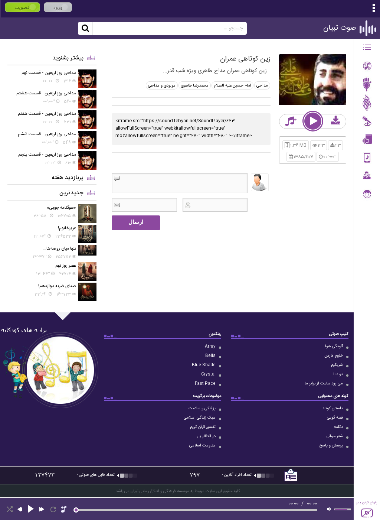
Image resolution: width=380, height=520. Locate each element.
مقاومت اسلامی (202, 445)
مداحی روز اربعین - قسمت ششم (47, 134)
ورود (57, 7)
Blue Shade (204, 365)
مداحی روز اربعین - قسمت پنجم (47, 154)
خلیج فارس (333, 355)
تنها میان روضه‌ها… (59, 248)
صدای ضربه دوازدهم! (57, 286)
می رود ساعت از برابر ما (324, 383)
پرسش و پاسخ (331, 445)
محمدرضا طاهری (195, 85)
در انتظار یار (206, 436)
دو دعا (338, 374)
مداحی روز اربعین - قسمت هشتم (46, 93)
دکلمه (338, 427)
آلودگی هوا (334, 346)
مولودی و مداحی (162, 85)
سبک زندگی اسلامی (200, 418)
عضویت (22, 7)
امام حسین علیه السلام (232, 85)
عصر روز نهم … (63, 265)
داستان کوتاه (333, 408)
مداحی (262, 85)
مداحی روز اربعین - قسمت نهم (49, 72)
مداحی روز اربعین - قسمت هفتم (47, 113)
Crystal (208, 374)
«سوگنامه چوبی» (61, 207)
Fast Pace (205, 383)
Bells (210, 355)
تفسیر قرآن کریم (203, 427)
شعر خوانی (334, 436)
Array (210, 346)
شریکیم (337, 365)
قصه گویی (335, 418)
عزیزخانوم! (67, 228)
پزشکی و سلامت (202, 408)
